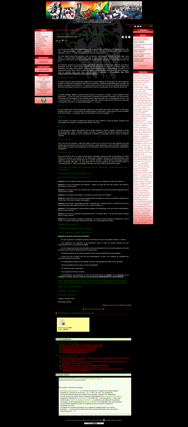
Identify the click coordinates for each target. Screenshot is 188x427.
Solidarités (145, 111)
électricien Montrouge (75, 387)
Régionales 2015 (138, 194)
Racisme (144, 107)
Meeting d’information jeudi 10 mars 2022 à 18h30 (142, 54)
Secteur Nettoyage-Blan (140, 206)
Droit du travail (142, 91)
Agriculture (139, 118)
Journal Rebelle (143, 170)
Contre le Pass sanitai (145, 129)
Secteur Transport (139, 210)
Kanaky (136, 96)
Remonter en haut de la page (93, 309)
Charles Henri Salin (139, 84)
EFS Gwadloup (138, 132)
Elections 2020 (147, 132)
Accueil (128, 24)
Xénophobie (137, 114)
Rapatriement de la (145, 192)
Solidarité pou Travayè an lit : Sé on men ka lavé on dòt (82, 347)
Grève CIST (144, 152)
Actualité (38, 34)
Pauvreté (143, 114)
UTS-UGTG (141, 221)
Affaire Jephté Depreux (143, 80)
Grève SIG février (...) (144, 165)
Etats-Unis (146, 143)
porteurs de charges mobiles (79, 400)
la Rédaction (113, 305)
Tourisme (136, 113)
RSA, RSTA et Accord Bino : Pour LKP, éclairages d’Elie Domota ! (85, 365)
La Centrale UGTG (41, 41)
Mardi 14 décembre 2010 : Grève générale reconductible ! (82, 345)
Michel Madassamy (142, 100)
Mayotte (142, 98)
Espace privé (86, 420)
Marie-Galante (145, 179)
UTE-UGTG (144, 217)
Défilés (136, 131)
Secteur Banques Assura (140, 201)
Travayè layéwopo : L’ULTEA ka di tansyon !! (78, 350)
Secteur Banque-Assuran (140, 199)
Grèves (136, 167)
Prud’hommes (137, 107)
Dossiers (38, 47)
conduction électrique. (113, 396)
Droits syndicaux (41, 45)
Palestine (142, 185)
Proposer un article (136, 24)
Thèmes (145, 24)
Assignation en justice (140, 120)
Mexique (142, 181)
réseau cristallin (91, 402)
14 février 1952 (145, 75)
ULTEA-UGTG (145, 213)
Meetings (136, 181)
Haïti (140, 95)
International (39, 52)
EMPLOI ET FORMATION (141, 138)
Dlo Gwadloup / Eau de (144, 131)
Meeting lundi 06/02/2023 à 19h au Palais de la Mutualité (143, 49)
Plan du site (77, 420)
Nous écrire (69, 420)
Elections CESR (138, 134)
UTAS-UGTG (146, 215)
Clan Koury (145, 86)
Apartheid (136, 82)
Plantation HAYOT (142, 104)
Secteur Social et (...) (145, 208)
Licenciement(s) (143, 176)
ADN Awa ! (137, 75)
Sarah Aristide (137, 111)
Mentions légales (117, 420)
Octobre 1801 (140, 102)
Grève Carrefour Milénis (145, 149)
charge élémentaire (69, 391)
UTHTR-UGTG (142, 219)
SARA (149, 109)
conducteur (83, 398)
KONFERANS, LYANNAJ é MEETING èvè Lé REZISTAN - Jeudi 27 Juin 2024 (142, 40)
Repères (38, 49)
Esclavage (136, 93)
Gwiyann (136, 168)
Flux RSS (106, 420)
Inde (140, 168)
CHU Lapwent (143, 123)
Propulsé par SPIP (96, 420)
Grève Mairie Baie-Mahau (141, 159)
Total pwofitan (146, 212)
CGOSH (136, 123)
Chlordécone (137, 86)
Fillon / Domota (142, 145)
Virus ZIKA (143, 222)
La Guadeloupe (40, 39)
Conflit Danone (142, 89)
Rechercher (43, 62)
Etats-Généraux (144, 93)
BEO (141, 82)
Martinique (137, 98)
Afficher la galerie (43, 70)
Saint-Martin (137, 197)
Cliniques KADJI (138, 87)
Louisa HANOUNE (144, 177)
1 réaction (59, 42)
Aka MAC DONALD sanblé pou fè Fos (75, 352)
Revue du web (40, 54)
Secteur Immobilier (144, 204)
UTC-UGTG (137, 217)
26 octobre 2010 (141, 78)
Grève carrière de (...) (140, 150)
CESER (149, 122)
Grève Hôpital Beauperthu (145, 158)
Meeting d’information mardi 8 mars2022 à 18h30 (142, 59)
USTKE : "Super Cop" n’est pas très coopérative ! (80, 349)
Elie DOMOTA (146, 136)
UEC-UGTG (137, 213)
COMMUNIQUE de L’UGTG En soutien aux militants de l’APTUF (85, 367)
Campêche (146, 82)
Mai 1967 (144, 96)
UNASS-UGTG (138, 215)
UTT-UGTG (148, 221)
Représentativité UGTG (140, 109)
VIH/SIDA (142, 113)
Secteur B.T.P (145, 197)
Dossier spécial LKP (42, 36)
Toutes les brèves (143, 65)
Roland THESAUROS (144, 195)
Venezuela (137, 222)
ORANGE (136, 185)
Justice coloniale (147, 95)
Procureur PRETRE (145, 105)
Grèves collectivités (144, 167)
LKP (140, 96)
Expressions (39, 43)
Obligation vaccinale (145, 183)
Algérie (145, 118)
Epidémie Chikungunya (140, 140)
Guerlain (136, 95)
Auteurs (151, 24)
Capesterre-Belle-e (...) (140, 122)
